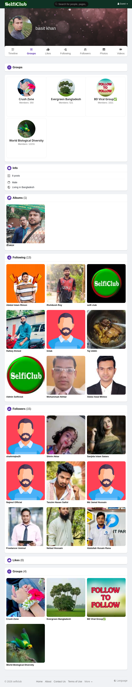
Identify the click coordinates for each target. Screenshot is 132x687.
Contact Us (60, 681)
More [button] (88, 681)
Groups (18, 571)
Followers (19, 409)
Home (39, 681)
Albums (18, 198)
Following (19, 257)
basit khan (46, 28)
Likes (16, 560)
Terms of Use (75, 681)
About (48, 681)
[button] (71, 4)
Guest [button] (123, 3)
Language (120, 680)
